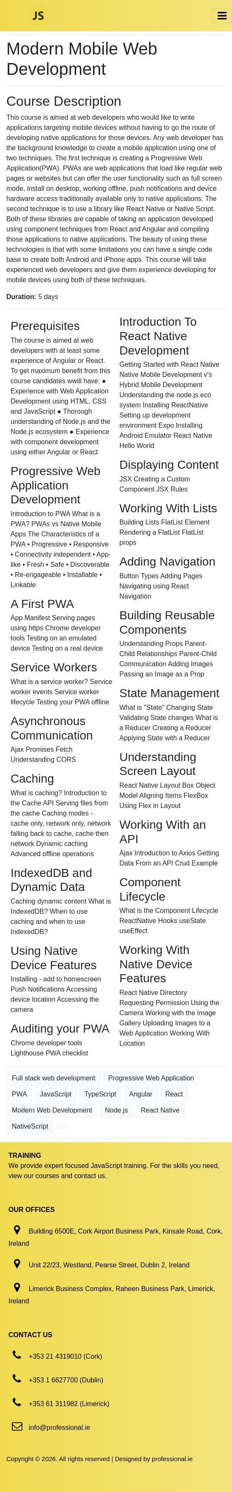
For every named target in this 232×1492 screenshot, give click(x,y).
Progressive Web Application (151, 1078)
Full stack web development (53, 1078)
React (174, 1094)
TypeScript (100, 1094)
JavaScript (55, 1094)
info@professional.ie (59, 1427)
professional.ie (172, 1458)
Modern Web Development (52, 1110)
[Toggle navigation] (222, 15)
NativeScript (30, 1126)
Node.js (116, 1110)
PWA (19, 1094)
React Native (160, 1110)
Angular (141, 1094)
